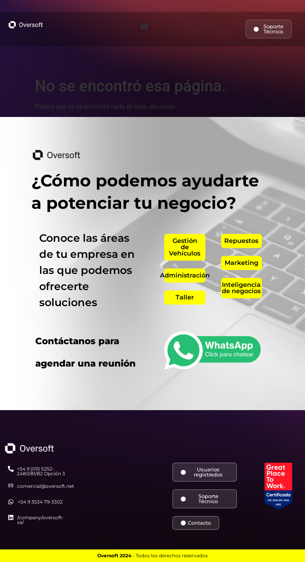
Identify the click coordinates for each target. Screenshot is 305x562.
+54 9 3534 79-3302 (40, 502)
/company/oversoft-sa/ (40, 520)
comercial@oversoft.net (45, 486)
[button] (144, 26)
